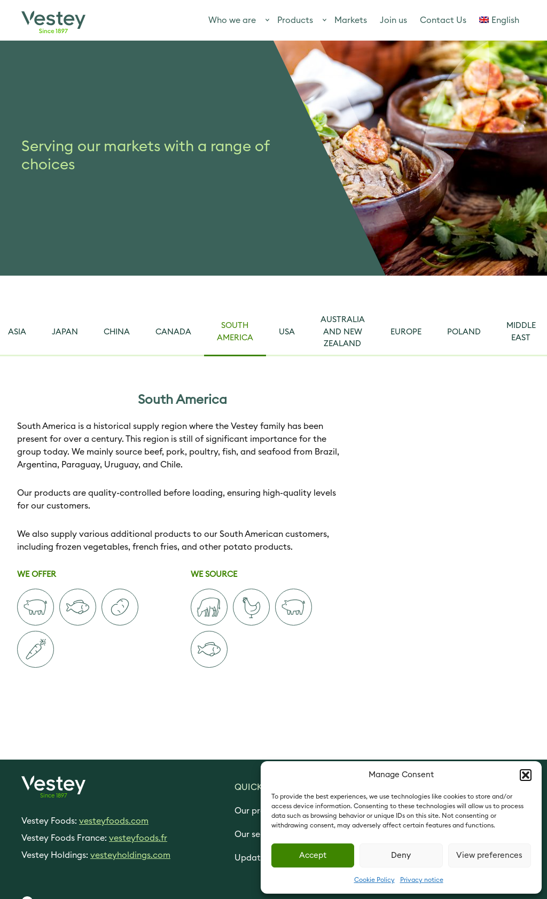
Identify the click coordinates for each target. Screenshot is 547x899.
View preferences (489, 855)
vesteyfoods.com (114, 821)
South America (235, 332)
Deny (401, 855)
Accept (312, 855)
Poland (464, 332)
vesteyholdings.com (130, 855)
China (117, 332)
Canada (173, 332)
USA (287, 332)
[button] (525, 775)
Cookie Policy (374, 880)
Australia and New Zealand (343, 332)
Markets (350, 20)
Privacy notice (421, 880)
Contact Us (443, 20)
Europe (405, 332)
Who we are (232, 20)
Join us (393, 20)
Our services (259, 834)
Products (295, 20)
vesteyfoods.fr (138, 838)
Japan (65, 332)
